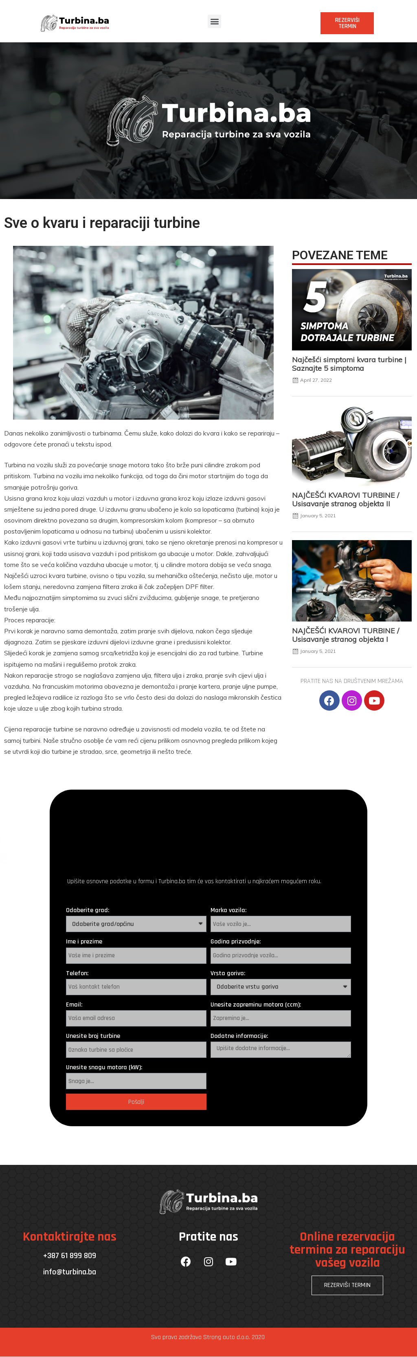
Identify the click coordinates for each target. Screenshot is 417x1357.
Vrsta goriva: (228, 973)
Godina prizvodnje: (236, 941)
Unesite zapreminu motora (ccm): (256, 1004)
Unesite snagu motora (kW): (104, 1067)
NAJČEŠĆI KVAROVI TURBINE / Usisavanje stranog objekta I (345, 634)
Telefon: (77, 973)
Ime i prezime (84, 941)
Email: (74, 1004)
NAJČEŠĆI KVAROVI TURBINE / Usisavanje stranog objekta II (345, 499)
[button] (214, 21)
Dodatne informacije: (239, 1036)
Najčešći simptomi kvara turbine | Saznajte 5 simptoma (349, 363)
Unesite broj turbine (93, 1036)
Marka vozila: (228, 910)
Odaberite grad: (87, 910)
